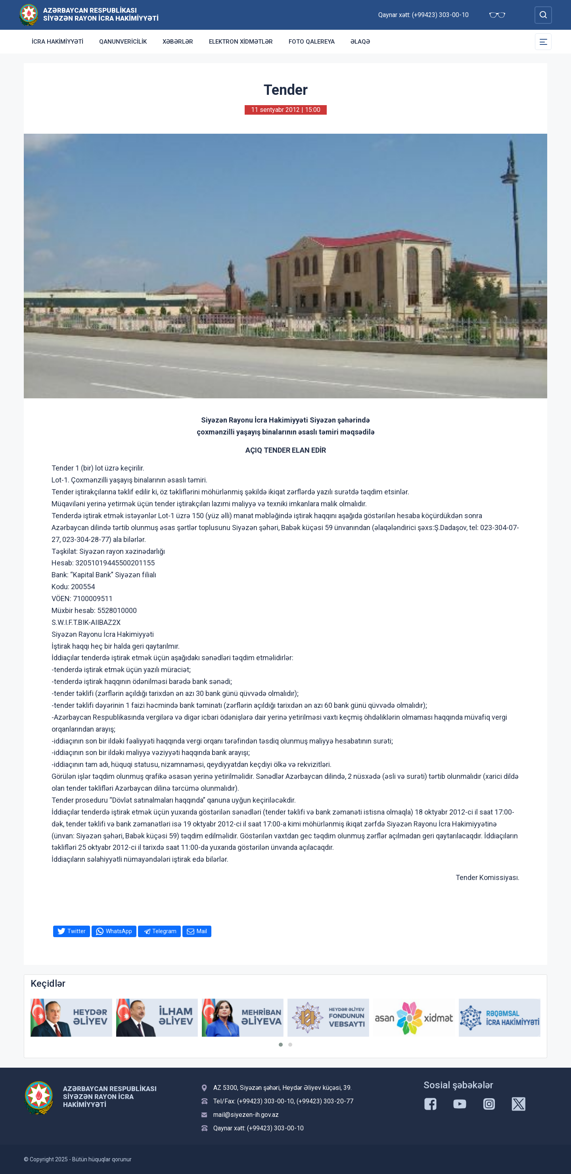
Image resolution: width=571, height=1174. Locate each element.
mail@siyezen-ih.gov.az (246, 1114)
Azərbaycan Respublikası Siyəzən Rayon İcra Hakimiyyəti (101, 14)
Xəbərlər (178, 41)
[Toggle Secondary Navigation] (543, 41)
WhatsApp (119, 931)
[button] (281, 1045)
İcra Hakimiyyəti (57, 41)
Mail (202, 931)
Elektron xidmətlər (241, 41)
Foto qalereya (312, 41)
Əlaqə (360, 41)
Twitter (76, 931)
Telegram (164, 931)
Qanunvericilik (123, 41)
